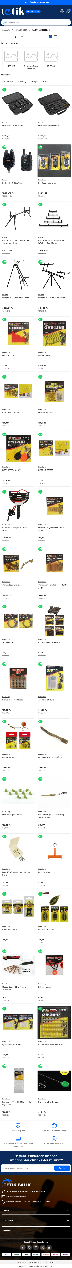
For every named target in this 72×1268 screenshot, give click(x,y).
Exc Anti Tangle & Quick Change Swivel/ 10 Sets (51, 816)
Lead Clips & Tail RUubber (13, 413)
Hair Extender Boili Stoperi (12, 700)
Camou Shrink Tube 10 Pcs (49, 642)
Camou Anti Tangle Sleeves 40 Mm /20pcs (53, 586)
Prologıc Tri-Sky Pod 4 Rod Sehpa (15, 298)
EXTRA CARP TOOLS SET (11, 470)
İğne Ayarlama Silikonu (12, 1044)
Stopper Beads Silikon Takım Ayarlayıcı (14, 988)
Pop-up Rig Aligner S (10, 757)
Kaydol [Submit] (62, 1168)
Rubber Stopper (44, 987)
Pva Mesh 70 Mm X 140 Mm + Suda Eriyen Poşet (16, 1103)
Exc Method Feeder (46, 930)
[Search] (36, 22)
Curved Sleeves (44, 355)
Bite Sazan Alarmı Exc (47, 183)
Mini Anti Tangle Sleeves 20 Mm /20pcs (51, 529)
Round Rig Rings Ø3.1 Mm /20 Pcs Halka (16, 873)
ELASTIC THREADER (45, 470)
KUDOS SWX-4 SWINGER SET (49, 125)
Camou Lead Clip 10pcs (12, 585)
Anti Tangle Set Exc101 (47, 700)
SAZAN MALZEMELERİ (41, 30)
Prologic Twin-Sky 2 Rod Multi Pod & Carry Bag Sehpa (16, 241)
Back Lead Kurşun (9, 930)
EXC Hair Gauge (8, 355)
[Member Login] (61, 11)
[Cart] (68, 11)
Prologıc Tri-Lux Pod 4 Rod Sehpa (51, 298)
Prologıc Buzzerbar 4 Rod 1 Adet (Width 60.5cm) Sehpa (51, 241)
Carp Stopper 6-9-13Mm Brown (51, 1044)
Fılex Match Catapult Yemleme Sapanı (15, 529)
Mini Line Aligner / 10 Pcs (12, 815)
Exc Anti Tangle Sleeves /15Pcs (50, 757)
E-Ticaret (30, 1266)
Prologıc (5, 237)
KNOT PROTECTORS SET (47, 413)
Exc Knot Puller (44, 872)
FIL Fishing (6, 524)
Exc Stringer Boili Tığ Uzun (48, 1102)
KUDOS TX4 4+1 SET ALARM (12, 125)
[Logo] (22, 11)
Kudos (4, 122)
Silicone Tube (7, 642)
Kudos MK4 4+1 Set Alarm (12, 183)
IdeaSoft (22, 1266)
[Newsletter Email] (36, 1168)
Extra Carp (42, 180)
